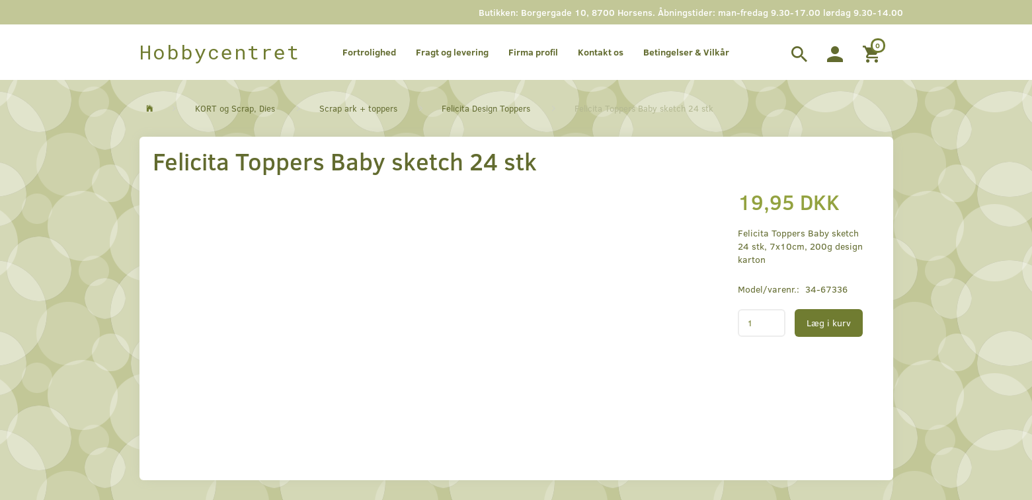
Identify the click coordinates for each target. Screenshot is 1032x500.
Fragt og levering (452, 52)
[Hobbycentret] (219, 52)
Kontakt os (600, 52)
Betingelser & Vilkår (686, 52)
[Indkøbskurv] (873, 52)
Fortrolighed (369, 52)
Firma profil (533, 52)
